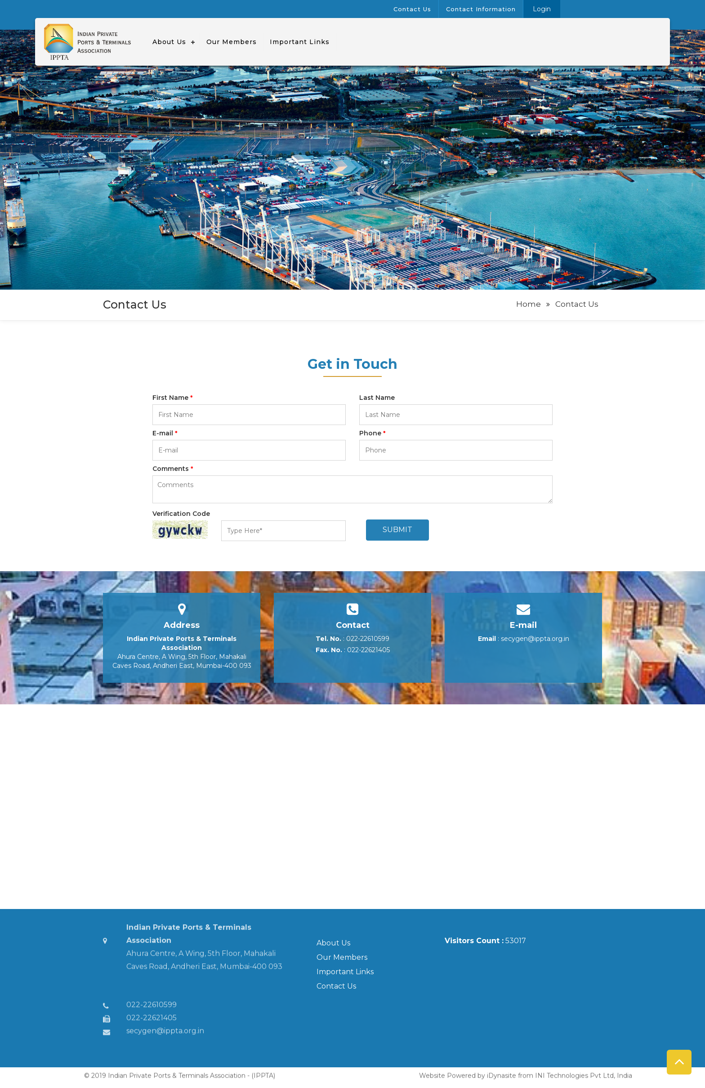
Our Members (342, 957)
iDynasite (501, 1072)
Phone (372, 433)
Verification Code (181, 514)
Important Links (345, 971)
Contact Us (336, 986)
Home (528, 304)
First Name (172, 398)
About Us (333, 943)
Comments (172, 469)
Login (542, 9)
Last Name (377, 398)
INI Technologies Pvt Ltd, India (583, 1072)
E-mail (165, 433)
